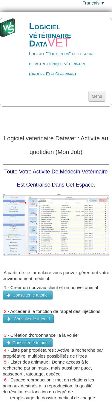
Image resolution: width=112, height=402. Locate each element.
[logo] (56, 53)
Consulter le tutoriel (28, 295)
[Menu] (96, 96)
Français (93, 2)
